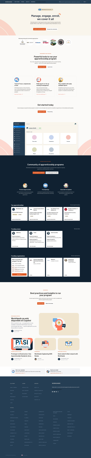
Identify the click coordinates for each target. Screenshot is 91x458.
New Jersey (42, 433)
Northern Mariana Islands (57, 412)
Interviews (25, 396)
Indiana (26, 420)
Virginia (69, 417)
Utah (68, 411)
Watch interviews (49, 303)
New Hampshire (42, 429)
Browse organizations (75, 255)
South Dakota (56, 437)
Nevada (40, 426)
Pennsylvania (56, 425)
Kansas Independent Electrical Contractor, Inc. (39, 261)
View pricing (50, 111)
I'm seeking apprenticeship (52, 172)
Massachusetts (28, 442)
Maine (25, 436)
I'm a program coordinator (38, 172)
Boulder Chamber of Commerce (73, 209)
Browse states (77, 228)
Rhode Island (56, 431)
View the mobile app (41, 94)
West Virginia (70, 429)
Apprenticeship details (19, 219)
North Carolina (43, 442)
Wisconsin (70, 433)
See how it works (18, 94)
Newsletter (25, 387)
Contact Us (37, 399)
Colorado (12, 429)
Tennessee (55, 440)
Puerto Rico (56, 428)
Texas (34, 232)
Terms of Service (38, 390)
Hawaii (26, 411)
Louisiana (26, 433)
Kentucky (26, 429)
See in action (61, 94)
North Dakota (42, 445)
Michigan (26, 445)
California (18, 232)
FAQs (11, 393)
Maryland (26, 439)
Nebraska (41, 423)
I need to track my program (39, 29)
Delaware (12, 436)
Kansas (26, 426)
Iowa (25, 423)
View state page (19, 246)
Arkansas (12, 423)
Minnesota (41, 411)
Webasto (53, 259)
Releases (24, 393)
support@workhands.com (56, 373)
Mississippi (41, 414)
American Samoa (14, 417)
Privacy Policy (38, 393)
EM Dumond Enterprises (71, 260)
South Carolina (54, 232)
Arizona (12, 420)
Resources (13, 396)
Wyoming (69, 436)
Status (12, 399)
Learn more (50, 66)
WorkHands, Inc (19, 208)
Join (11, 402)
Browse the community (52, 29)
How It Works (13, 387)
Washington (70, 423)
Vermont (69, 414)
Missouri (41, 417)
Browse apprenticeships (75, 204)
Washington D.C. (71, 426)
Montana (41, 420)
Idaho (25, 414)
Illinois (26, 417)
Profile (37, 275)
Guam (11, 445)
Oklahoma (55, 418)
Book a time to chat (20, 373)
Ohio (54, 415)
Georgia (12, 442)
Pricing (12, 390)
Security (36, 396)
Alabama (12, 411)
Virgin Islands (71, 420)
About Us (36, 387)
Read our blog (41, 303)
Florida (12, 439)
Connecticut (13, 433)
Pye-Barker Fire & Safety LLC (55, 209)
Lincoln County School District (38, 209)
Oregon (55, 422)
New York (41, 439)
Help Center (25, 390)
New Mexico (41, 436)
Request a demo (42, 66)
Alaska (12, 414)
